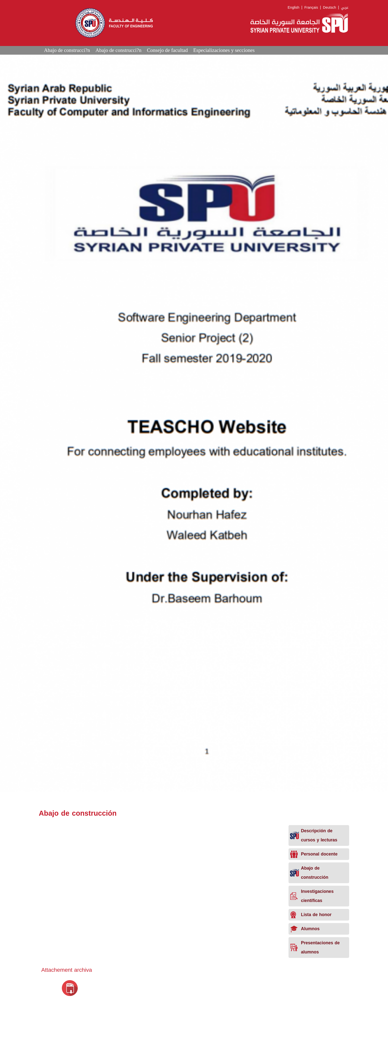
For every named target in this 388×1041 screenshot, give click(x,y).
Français (311, 7)
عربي (344, 7)
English (293, 7)
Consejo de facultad (167, 50)
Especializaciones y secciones (224, 50)
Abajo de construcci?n (67, 50)
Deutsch (329, 7)
